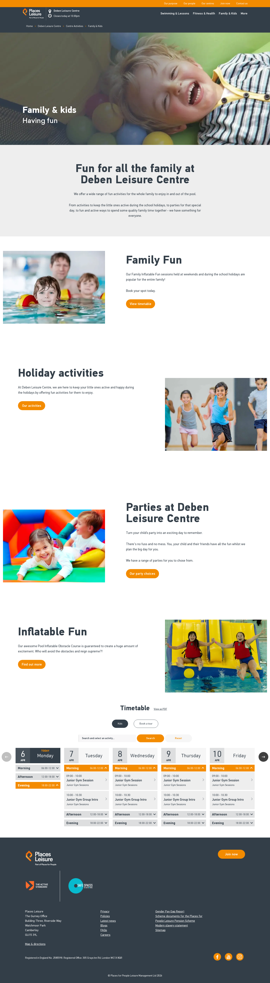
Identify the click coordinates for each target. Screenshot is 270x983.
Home (29, 26)
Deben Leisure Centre (67, 10)
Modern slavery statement (171, 925)
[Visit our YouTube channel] (228, 957)
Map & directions (35, 944)
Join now (225, 3)
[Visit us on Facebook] (217, 957)
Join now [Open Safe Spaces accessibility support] (231, 854)
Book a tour (146, 723)
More (244, 13)
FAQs (103, 930)
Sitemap (160, 930)
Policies (105, 916)
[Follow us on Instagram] (240, 957)
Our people (189, 3)
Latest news (108, 921)
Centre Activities (74, 26)
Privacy (104, 911)
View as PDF (160, 709)
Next (263, 757)
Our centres (208, 3)
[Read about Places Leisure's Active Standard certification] (42, 886)
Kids (120, 723)
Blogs (103, 925)
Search (150, 738)
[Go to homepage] (33, 13)
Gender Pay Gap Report (169, 911)
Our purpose (170, 3)
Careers (105, 935)
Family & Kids (228, 13)
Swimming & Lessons (174, 13)
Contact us (242, 3)
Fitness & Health (204, 13)
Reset (178, 738)
